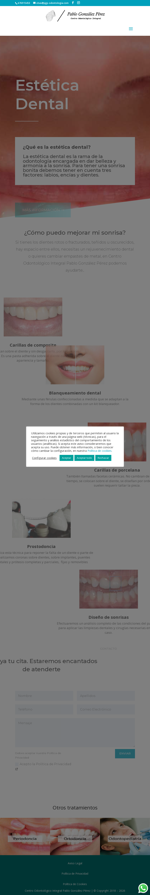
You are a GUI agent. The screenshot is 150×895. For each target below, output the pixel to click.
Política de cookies (100, 451)
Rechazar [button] (103, 458)
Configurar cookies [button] (44, 458)
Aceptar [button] (66, 458)
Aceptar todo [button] (84, 458)
